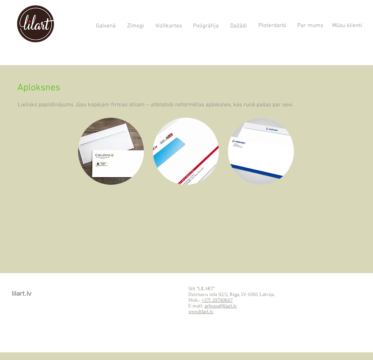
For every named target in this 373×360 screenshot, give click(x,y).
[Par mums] (310, 26)
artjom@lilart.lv (220, 306)
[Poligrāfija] (206, 26)
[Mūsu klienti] (347, 26)
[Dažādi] (238, 26)
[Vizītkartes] (168, 26)
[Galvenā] (106, 26)
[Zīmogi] (135, 26)
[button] (111, 151)
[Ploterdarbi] (272, 26)
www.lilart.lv (201, 311)
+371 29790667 (217, 300)
